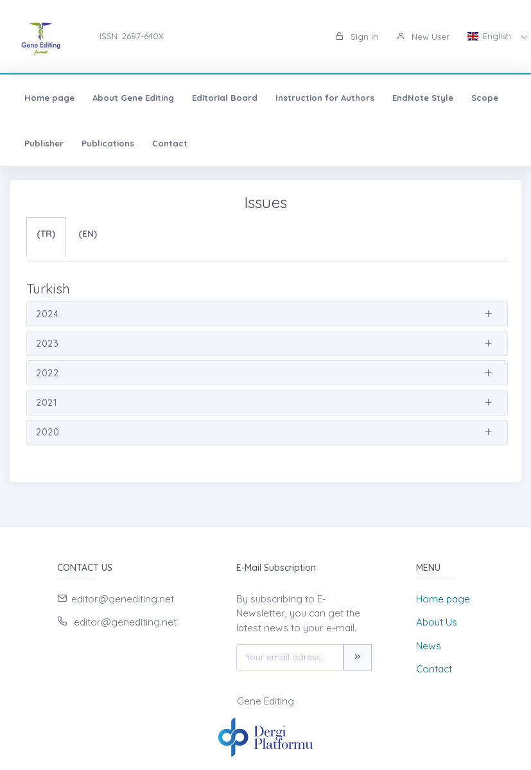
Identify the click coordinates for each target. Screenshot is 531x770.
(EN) (87, 234)
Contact (169, 143)
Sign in (356, 36)
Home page (49, 97)
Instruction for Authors (324, 97)
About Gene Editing (133, 97)
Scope (484, 97)
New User (422, 36)
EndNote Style (422, 97)
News (428, 646)
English (490, 36)
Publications (108, 143)
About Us (436, 622)
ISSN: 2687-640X (132, 36)
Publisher (44, 143)
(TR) (46, 234)
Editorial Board (224, 97)
